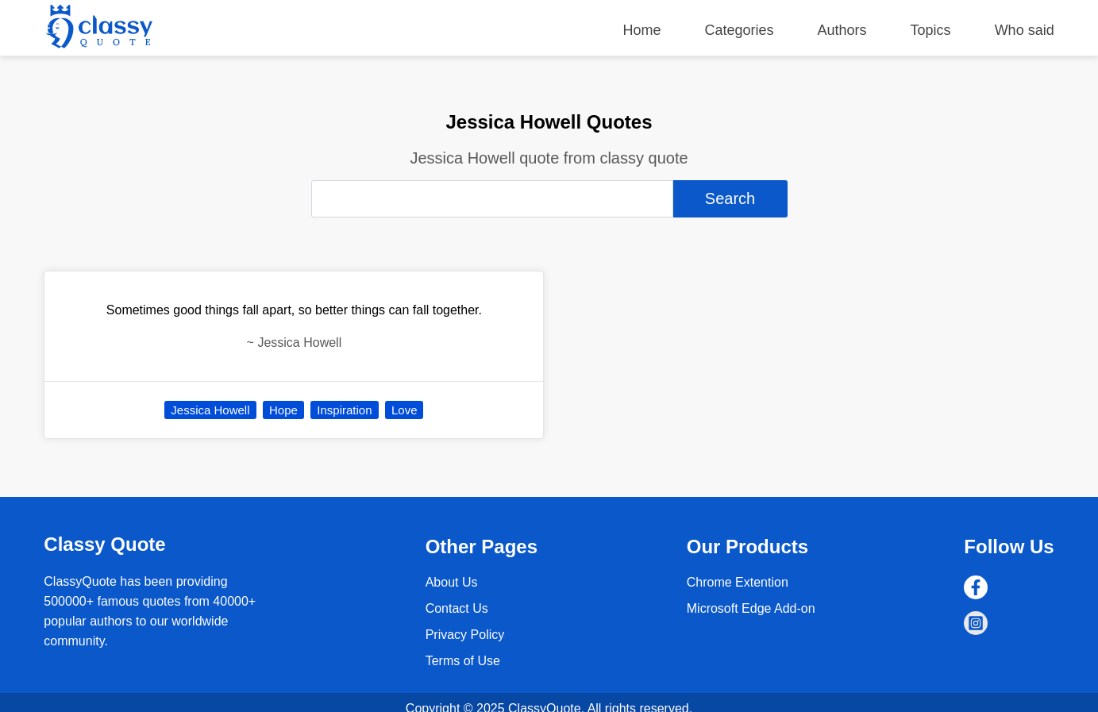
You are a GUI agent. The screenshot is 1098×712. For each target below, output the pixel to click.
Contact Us (457, 608)
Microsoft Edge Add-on (751, 608)
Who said (1024, 30)
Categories (738, 30)
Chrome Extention (737, 582)
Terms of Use (463, 661)
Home (641, 30)
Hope (283, 410)
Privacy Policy (465, 634)
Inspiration (344, 410)
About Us (452, 582)
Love (404, 410)
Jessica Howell (210, 410)
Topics (931, 30)
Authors (842, 30)
